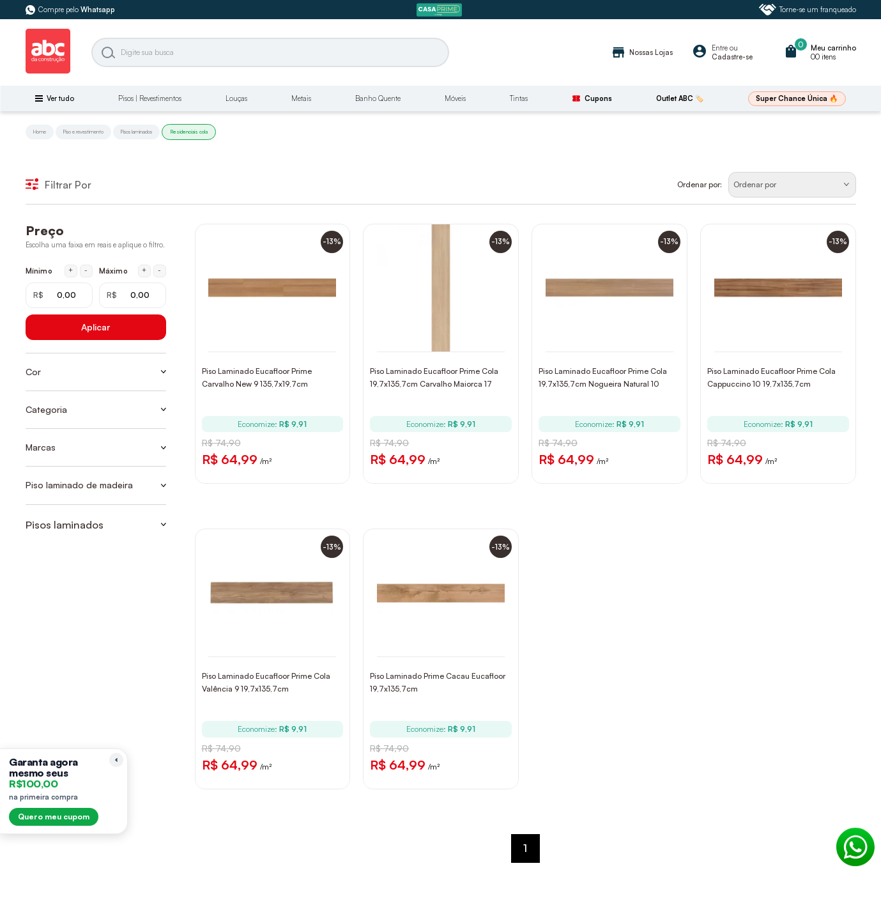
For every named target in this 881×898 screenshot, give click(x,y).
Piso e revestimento (83, 131)
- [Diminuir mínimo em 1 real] (86, 270)
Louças (236, 98)
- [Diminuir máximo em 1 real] (159, 270)
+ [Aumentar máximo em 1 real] (144, 270)
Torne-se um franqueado (807, 9)
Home (39, 131)
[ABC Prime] (441, 10)
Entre (720, 47)
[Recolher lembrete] (116, 760)
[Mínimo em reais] (59, 295)
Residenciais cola (189, 131)
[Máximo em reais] (132, 295)
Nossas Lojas (642, 52)
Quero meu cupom (53, 816)
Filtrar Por (58, 184)
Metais (301, 98)
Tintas (519, 98)
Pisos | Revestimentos (149, 98)
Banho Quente (378, 98)
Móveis (455, 98)
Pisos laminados (136, 131)
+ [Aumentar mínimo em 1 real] (70, 270)
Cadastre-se (732, 56)
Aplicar (95, 326)
